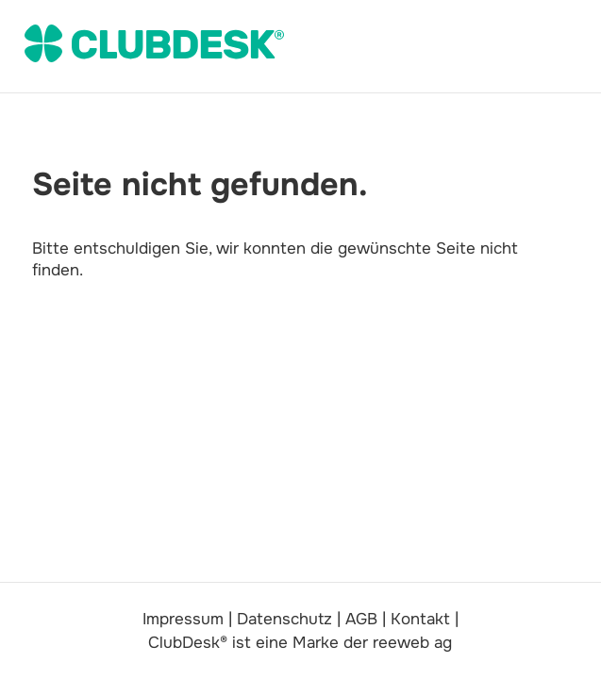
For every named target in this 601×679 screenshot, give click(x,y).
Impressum (183, 619)
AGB (361, 619)
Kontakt (420, 619)
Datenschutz (284, 619)
